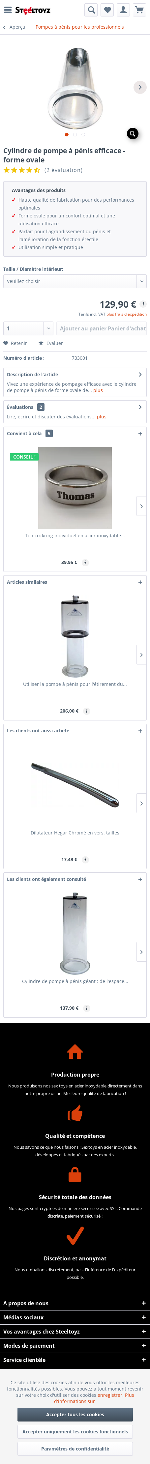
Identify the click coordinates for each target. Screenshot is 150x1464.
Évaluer (51, 343)
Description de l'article (32, 374)
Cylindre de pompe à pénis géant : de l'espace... (75, 981)
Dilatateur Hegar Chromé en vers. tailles (75, 833)
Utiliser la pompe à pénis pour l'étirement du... (75, 684)
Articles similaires (27, 582)
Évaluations (20, 407)
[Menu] (9, 9)
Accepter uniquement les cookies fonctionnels (75, 1431)
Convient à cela (30, 433)
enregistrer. (111, 1395)
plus (97, 390)
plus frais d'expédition (126, 314)
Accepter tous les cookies (75, 1414)
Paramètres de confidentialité (75, 1449)
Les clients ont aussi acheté (38, 730)
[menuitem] (9, 9)
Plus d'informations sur (94, 1398)
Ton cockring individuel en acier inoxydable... (75, 535)
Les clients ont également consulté (46, 879)
